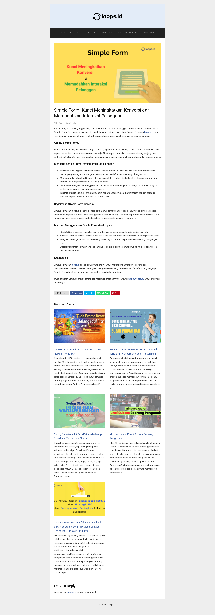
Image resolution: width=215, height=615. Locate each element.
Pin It (115, 293)
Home (63, 33)
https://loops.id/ (136, 278)
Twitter (89, 293)
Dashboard (148, 33)
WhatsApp (102, 293)
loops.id (148, 132)
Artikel (58, 123)
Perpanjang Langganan (107, 33)
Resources (131, 33)
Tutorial (75, 33)
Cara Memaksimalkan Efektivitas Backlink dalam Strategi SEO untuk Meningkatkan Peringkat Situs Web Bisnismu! (77, 526)
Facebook (77, 293)
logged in (71, 592)
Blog (87, 33)
